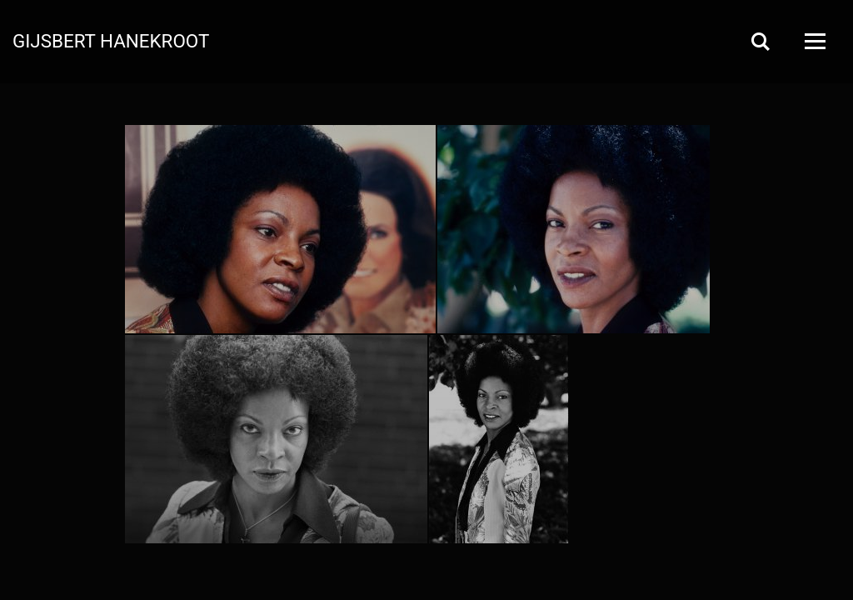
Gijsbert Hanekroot (110, 40)
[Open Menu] (814, 41)
